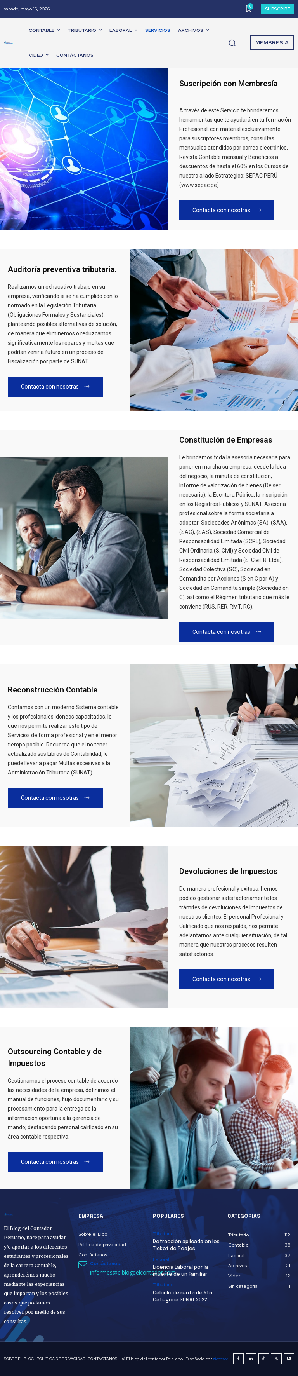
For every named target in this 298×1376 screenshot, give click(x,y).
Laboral (161, 1259)
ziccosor (220, 1359)
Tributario (163, 1233)
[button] (232, 42)
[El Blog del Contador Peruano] (10, 42)
